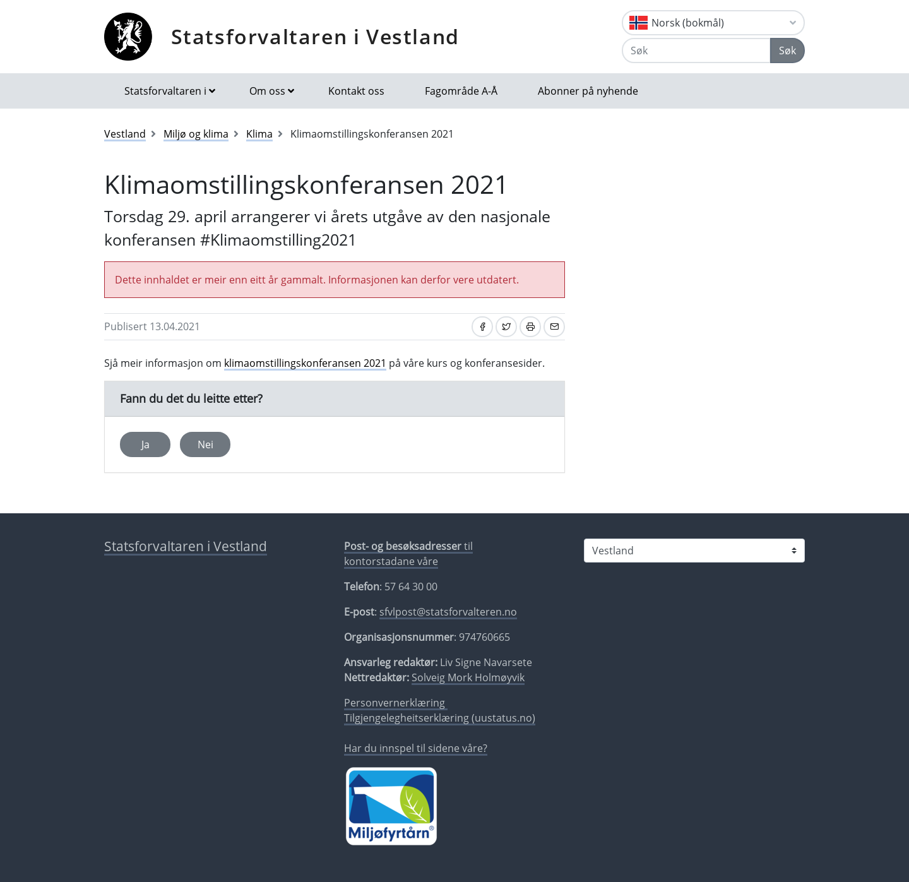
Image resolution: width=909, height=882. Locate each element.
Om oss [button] (267, 91)
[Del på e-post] (554, 326)
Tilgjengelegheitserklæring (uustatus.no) (439, 718)
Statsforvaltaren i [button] (165, 91)
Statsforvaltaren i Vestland (315, 36)
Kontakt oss (356, 91)
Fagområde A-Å (461, 91)
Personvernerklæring (396, 703)
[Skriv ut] (530, 326)
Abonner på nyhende (588, 91)
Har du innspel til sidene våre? (415, 748)
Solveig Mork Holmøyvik (468, 677)
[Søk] (696, 50)
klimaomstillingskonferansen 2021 (305, 363)
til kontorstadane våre (408, 553)
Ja (145, 444)
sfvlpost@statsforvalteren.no (448, 612)
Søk (787, 50)
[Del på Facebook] (482, 326)
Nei (205, 444)
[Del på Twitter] (506, 326)
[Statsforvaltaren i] (694, 551)
